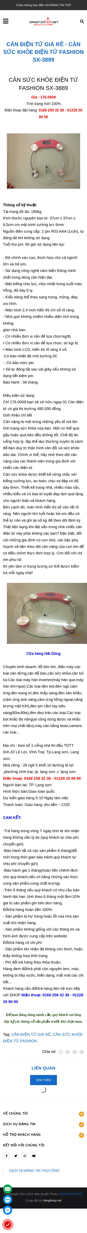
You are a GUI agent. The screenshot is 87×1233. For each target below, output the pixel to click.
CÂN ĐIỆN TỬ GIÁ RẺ (31, 1034)
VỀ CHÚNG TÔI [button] (43, 1114)
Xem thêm (43, 1080)
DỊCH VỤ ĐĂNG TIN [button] (43, 1124)
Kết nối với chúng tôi (23, 1145)
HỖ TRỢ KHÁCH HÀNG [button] (43, 1135)
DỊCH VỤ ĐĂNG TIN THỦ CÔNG (34, 1171)
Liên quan (43, 1068)
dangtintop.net (53, 1200)
